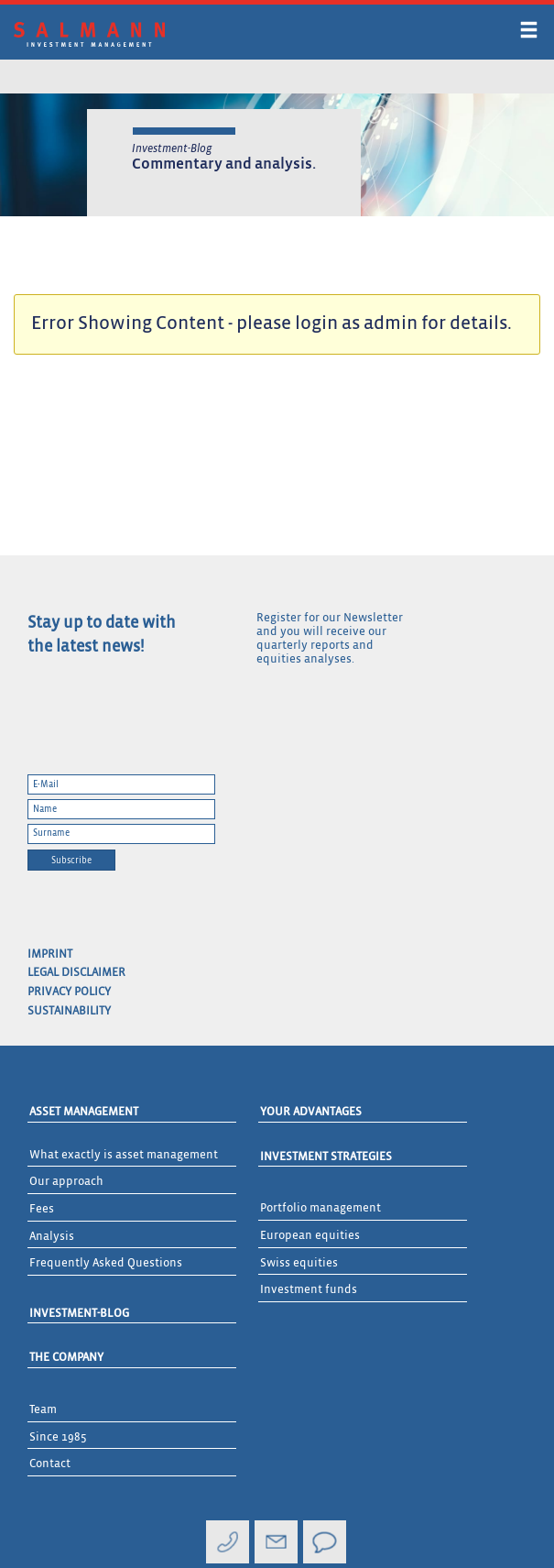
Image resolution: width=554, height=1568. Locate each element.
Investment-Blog (79, 1314)
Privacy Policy (69, 992)
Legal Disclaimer (76, 973)
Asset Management (83, 1112)
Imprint (49, 954)
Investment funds (308, 1290)
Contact (50, 1464)
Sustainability (69, 1011)
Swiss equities (299, 1263)
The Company (66, 1358)
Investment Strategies (326, 1157)
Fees (41, 1209)
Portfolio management (320, 1208)
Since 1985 (58, 1437)
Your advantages (311, 1112)
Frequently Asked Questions (105, 1263)
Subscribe (71, 860)
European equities (310, 1236)
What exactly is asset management (123, 1155)
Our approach (66, 1182)
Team (43, 1410)
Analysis (51, 1237)
